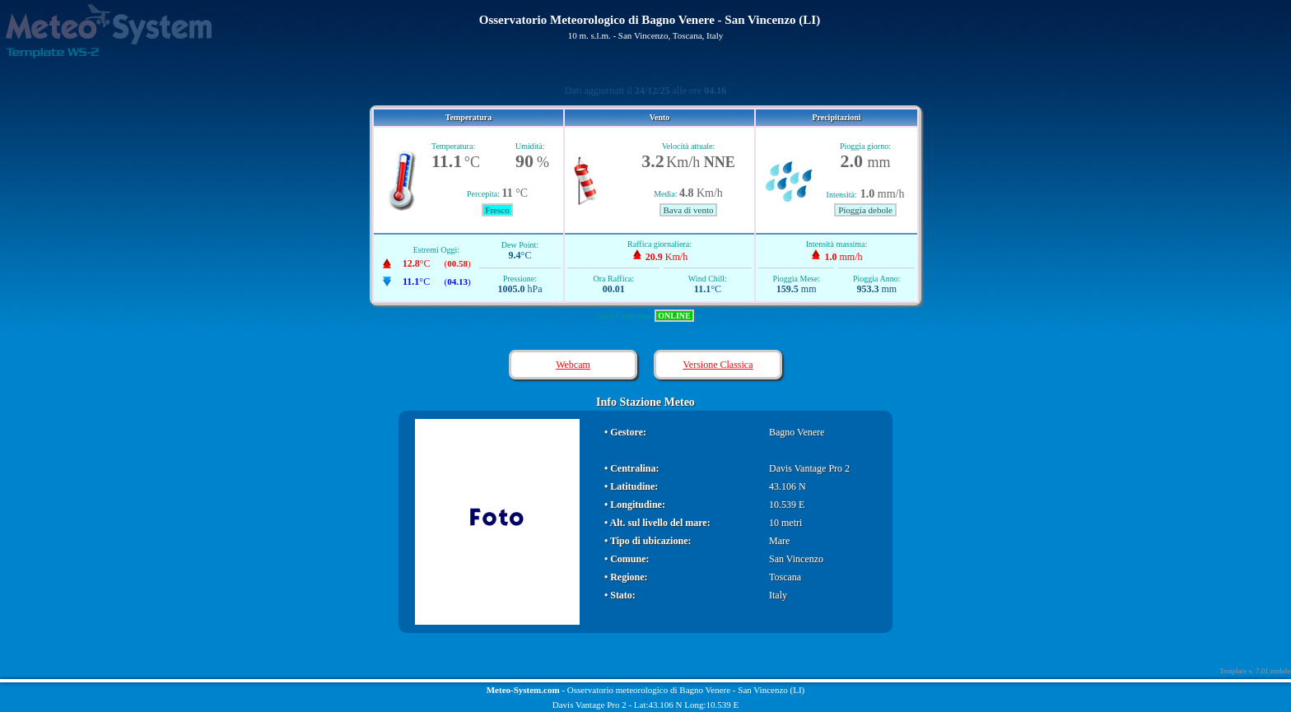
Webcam (573, 364)
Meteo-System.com (523, 690)
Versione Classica (718, 364)
